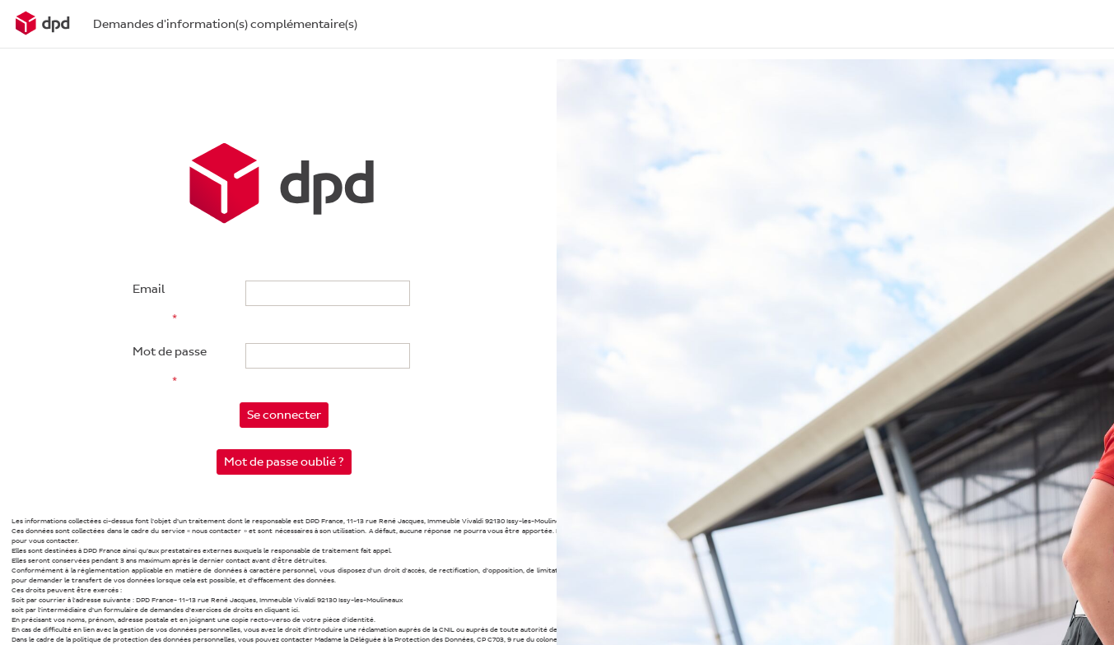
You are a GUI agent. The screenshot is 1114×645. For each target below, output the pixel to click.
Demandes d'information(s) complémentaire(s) (225, 24)
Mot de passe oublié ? (284, 462)
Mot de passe (170, 352)
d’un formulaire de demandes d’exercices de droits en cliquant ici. (194, 610)
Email (149, 289)
